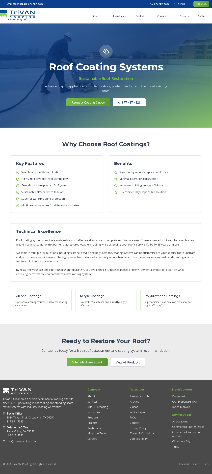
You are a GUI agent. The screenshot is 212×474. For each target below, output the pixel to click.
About (91, 396)
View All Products (128, 362)
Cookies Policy (139, 439)
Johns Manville (181, 407)
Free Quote (201, 3)
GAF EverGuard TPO (184, 401)
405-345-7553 (15, 435)
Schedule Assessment (87, 362)
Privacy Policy (138, 428)
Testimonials (95, 428)
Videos (134, 407)
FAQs (133, 417)
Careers (92, 439)
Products (142, 16)
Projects (184, 16)
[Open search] (180, 4)
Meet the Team (96, 433)
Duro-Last (178, 396)
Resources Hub (139, 396)
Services (98, 16)
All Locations (180, 421)
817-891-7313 (15, 421)
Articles (134, 401)
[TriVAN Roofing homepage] (17, 16)
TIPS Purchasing (97, 407)
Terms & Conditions (142, 433)
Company (163, 16)
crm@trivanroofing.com (21, 441)
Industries (119, 16)
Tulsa (175, 446)
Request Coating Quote (88, 102)
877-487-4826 (129, 102)
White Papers (138, 412)
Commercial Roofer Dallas (188, 427)
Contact (202, 16)
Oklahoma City (181, 441)
